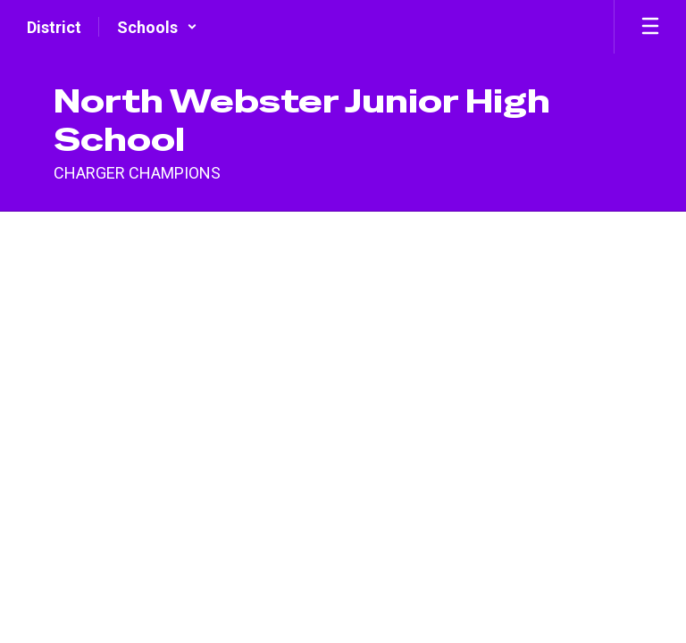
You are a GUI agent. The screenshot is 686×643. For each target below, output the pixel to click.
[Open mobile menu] (650, 27)
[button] (157, 27)
